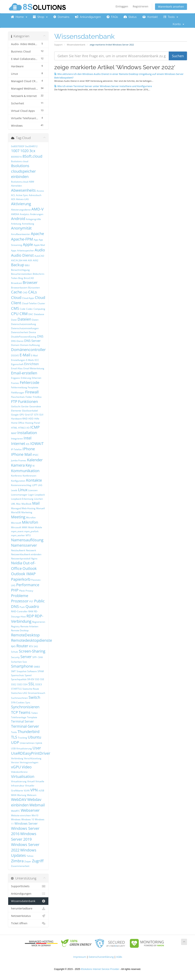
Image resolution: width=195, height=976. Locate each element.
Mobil (31, 527)
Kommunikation (25, 470)
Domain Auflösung (30, 345)
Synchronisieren (25, 706)
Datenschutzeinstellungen (25, 328)
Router (22, 645)
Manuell (40, 508)
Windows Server (26, 823)
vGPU (16, 767)
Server (26, 656)
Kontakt (150, 17)
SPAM (41, 671)
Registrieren (140, 6)
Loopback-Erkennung (22, 498)
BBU (27, 265)
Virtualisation (22, 776)
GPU (21, 414)
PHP (14, 590)
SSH (25, 684)
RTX (31, 646)
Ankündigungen (88, 17)
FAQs (112, 17)
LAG (40, 485)
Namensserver (24, 545)
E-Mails (30, 360)
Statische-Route (30, 688)
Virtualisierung (18, 781)
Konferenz (16, 475)
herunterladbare (28, 908)
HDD (31, 418)
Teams (24, 712)
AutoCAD (39, 255)
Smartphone (22, 666)
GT (31, 414)
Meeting (18, 516)
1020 (24, 150)
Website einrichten (21, 815)
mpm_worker (18, 535)
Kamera (18, 465)
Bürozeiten (34, 287)
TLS (14, 737)
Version (15, 762)
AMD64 (15, 214)
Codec (29, 309)
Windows (16, 819)
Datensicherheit (19, 332)
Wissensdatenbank (76, 44)
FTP (14, 401)
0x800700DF (17, 146)
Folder (29, 397)
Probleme (19, 595)
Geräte (25, 406)
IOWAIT (37, 443)
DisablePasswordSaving (23, 336)
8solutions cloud (19, 161)
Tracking (22, 737)
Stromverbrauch (36, 693)
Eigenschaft (17, 364)
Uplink (38, 743)
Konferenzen (29, 475)
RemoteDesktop (25, 635)
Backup (17, 264)
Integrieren (17, 438)
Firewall (32, 392)
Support (58, 44)
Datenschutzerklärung (101, 957)
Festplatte (33, 387)
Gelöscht (15, 406)
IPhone (28, 448)
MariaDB (16, 512)
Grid (27, 414)
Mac (18, 503)
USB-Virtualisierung (21, 748)
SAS (36, 646)
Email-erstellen (24, 373)
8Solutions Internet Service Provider (100, 969)
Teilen (34, 713)
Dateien (24, 319)
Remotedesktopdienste (31, 640)
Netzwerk (31, 550)
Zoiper (27, 861)
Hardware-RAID (19, 418)
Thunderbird (28, 731)
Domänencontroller (28, 349)
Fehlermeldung (19, 387)
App (36, 239)
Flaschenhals (18, 397)
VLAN (27, 790)
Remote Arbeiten (29, 626)
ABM (31, 181)
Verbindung (17, 758)
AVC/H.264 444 (19, 260)
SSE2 (13, 684)
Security (15, 657)
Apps (13, 250)
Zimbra (17, 860)
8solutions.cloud (19, 181)
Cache (16, 292)
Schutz (14, 651)
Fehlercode (29, 382)
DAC (30, 314)
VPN (34, 790)
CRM (23, 313)
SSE (42, 679)
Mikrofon (30, 522)
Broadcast (16, 283)
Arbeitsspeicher (25, 250)
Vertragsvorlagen (29, 762)
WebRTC (15, 810)
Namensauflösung (27, 539)
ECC (37, 360)
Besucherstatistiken (21, 274)
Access (40, 190)
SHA (40, 657)
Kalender (35, 459)
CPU (15, 313)
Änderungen (36, 214)
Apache (37, 233)
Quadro (32, 606)
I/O (28, 427)
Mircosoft (16, 527)
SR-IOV (30, 679)
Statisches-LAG (19, 693)
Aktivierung (21, 203)
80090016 (16, 156)
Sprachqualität (18, 679)
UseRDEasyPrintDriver (30, 753)
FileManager (17, 392)
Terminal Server (22, 721)
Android (18, 218)
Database (39, 314)
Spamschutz (17, 675)
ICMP (35, 427)
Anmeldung (28, 223)
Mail (36, 503)
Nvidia (16, 562)
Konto (178, 24)
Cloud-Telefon (29, 303)
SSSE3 (38, 684)
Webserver (30, 810)
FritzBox (37, 397)
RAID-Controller (19, 611)
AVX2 (35, 260)
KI (33, 465)
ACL (13, 195)
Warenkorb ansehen (171, 6)
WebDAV (18, 799)
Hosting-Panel (32, 422)
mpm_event (17, 531)
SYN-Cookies (18, 702)
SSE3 (19, 684)
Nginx (34, 558)
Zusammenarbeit (20, 866)
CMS (15, 308)
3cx (32, 150)
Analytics (24, 214)
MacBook (26, 503)
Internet (18, 443)
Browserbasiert (19, 287)
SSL (31, 683)
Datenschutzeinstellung (23, 324)
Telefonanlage (18, 717)
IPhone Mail (21, 454)
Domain (15, 345)
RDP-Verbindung (27, 618)
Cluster (41, 303)
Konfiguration (18, 480)
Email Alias (17, 368)
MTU (28, 535)
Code (22, 309)
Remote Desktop (20, 630)
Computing (39, 309)
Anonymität (21, 228)
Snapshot (21, 671)
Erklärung (26, 378)
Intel (27, 438)
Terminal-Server (25, 726)
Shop (40, 17)
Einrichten (31, 364)
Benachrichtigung (20, 270)
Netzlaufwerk (18, 550)
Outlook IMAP (23, 573)
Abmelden (16, 185)
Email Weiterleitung (33, 368)
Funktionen (28, 401)
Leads (14, 490)
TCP (14, 712)
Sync (27, 702)
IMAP (14, 433)
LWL (13, 503)
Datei (14, 319)
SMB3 (37, 666)
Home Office (17, 422)
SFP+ (35, 657)
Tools (170, 17)
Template (32, 717)
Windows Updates (23, 852)
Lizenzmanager (19, 494)
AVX (30, 260)
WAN (13, 795)
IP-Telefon (16, 449)
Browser (30, 282)
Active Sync (22, 195)
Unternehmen (27, 743)
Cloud (16, 297)
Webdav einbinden (26, 802)
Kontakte (34, 480)
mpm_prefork (31, 531)
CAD (25, 292)
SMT (13, 671)
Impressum (79, 957)
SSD (37, 679)
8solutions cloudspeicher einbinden (23, 171)
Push (22, 607)
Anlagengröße (33, 219)
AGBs (119, 957)
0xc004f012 (31, 146)
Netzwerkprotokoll (20, 558)
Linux (22, 489)
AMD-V (37, 209)
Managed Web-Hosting (23, 508)
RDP (30, 616)
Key (29, 465)
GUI (41, 414)
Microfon (31, 517)
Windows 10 (27, 819)
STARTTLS (16, 688)
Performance (27, 584)
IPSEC (36, 455)
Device (32, 332)
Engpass (15, 378)
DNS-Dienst (17, 341)
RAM (30, 611)
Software (32, 671)
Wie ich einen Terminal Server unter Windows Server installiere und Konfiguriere (103, 86)
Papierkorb (20, 579)
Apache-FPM (22, 239)
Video (27, 767)
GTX (36, 414)
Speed (28, 675)
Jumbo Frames (18, 460)
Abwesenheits (23, 190)
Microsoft (16, 522)
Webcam (31, 795)
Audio (40, 250)
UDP (15, 742)
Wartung (21, 795)
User (37, 747)
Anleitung (16, 223)
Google (15, 414)
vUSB (41, 790)
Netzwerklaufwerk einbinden (26, 554)
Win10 (35, 815)
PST (31, 601)
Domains (61, 17)
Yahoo (30, 856)
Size (24, 661)
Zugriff (37, 860)
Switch (34, 697)
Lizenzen (33, 490)
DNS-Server (32, 341)
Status (130, 17)
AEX (13, 199)
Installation (27, 432)
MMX (24, 527)
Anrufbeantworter (20, 234)
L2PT (34, 485)
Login (31, 494)
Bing (20, 278)
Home (19, 17)
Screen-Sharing (32, 651)
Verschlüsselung (32, 758)
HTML (14, 427)
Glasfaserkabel (30, 410)
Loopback (40, 494)
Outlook (29, 568)
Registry (15, 626)
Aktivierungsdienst (21, 209)
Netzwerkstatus (28, 916)
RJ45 (13, 646)
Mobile (38, 527)
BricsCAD (29, 278)
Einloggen (122, 6)
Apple (28, 244)
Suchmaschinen (19, 698)
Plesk (22, 590)
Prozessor (20, 601)
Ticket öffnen (28, 923)
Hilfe (36, 418)
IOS (28, 444)
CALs (32, 292)
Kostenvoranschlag (21, 485)
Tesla (14, 732)
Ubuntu (34, 737)
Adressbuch (35, 195)
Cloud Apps (28, 298)
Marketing (26, 512)
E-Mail (25, 354)
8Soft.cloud (32, 156)
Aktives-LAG (22, 199)
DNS (40, 336)
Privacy (29, 590)
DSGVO (15, 355)
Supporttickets (28, 886)
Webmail (37, 805)
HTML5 (22, 427)
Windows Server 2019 (23, 836)
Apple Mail (39, 245)
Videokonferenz (19, 771)
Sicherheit (16, 661)
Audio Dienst (22, 255)
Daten (35, 319)
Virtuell (31, 781)
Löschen (38, 498)
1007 (15, 150)
